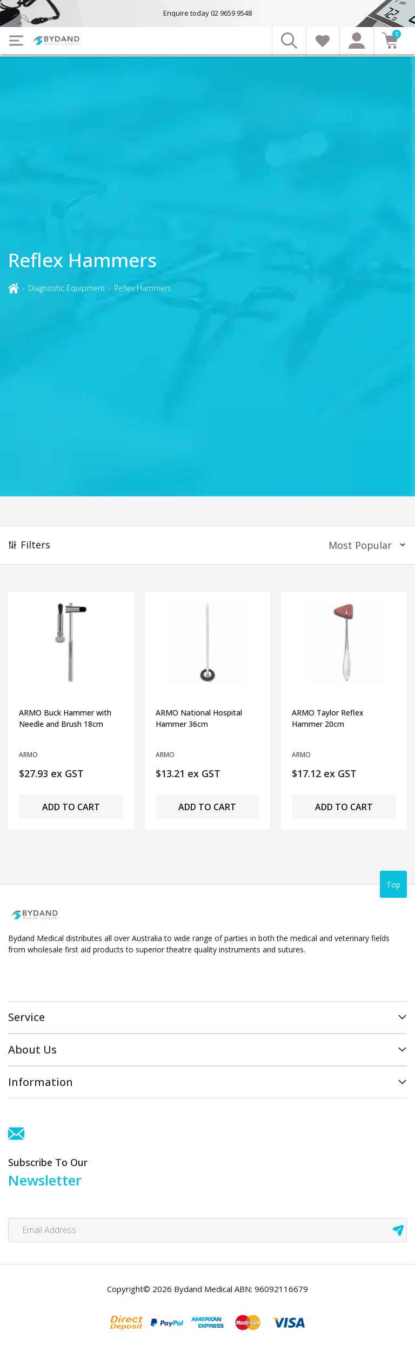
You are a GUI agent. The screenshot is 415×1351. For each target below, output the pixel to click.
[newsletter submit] (398, 1230)
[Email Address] (207, 1230)
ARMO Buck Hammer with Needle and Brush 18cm (65, 718)
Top (393, 884)
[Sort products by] (363, 545)
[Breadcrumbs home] (13, 287)
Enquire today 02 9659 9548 (207, 13)
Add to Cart (71, 807)
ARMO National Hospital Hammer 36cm (199, 718)
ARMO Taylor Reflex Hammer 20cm (328, 718)
